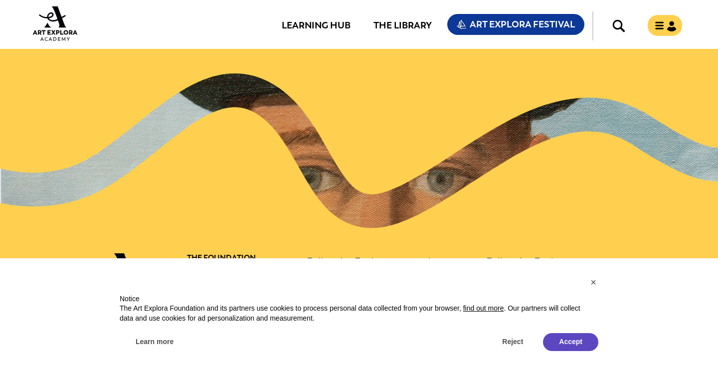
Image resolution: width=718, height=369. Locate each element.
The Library (402, 25)
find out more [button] (483, 308)
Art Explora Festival (522, 24)
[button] (593, 282)
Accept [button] (570, 342)
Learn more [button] (155, 342)
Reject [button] (512, 342)
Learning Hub (316, 25)
